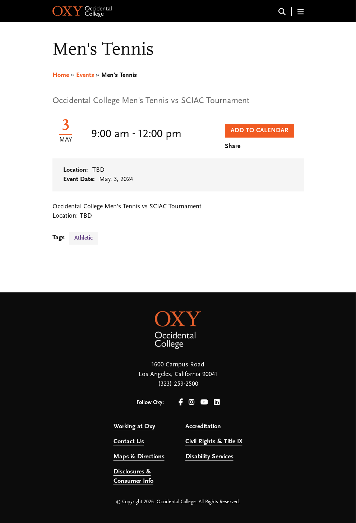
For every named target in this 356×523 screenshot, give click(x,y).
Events (85, 75)
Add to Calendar (259, 130)
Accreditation (203, 426)
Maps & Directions (139, 456)
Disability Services (209, 456)
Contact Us (129, 441)
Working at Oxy (134, 426)
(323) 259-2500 (178, 384)
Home (60, 75)
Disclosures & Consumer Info (133, 476)
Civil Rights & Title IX (213, 441)
